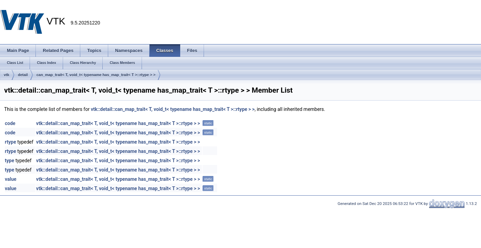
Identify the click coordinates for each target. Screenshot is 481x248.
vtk (6, 75)
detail (23, 75)
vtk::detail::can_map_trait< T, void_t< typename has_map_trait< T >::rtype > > (173, 109)
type (9, 160)
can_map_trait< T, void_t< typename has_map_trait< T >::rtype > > (96, 75)
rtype (10, 142)
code (10, 123)
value (11, 179)
